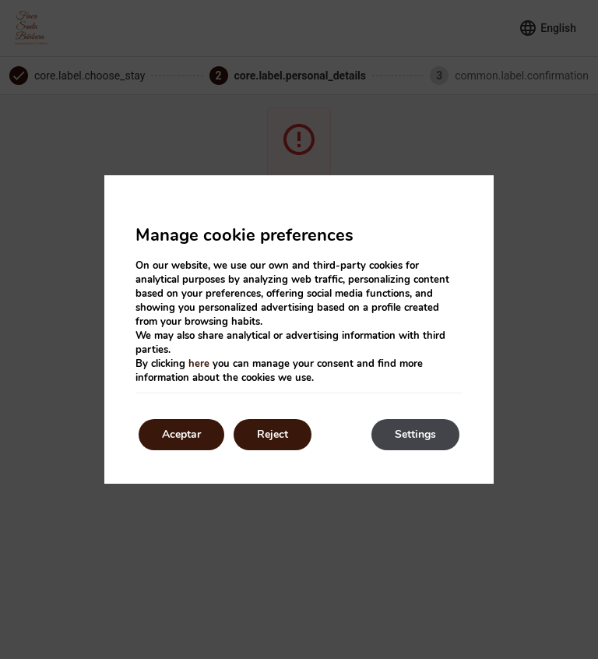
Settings (415, 434)
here (198, 364)
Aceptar (181, 434)
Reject (272, 434)
